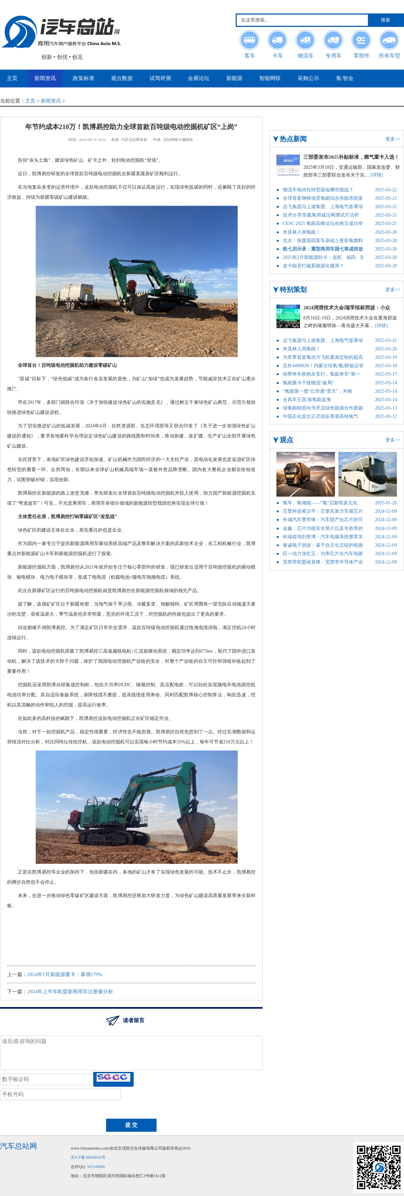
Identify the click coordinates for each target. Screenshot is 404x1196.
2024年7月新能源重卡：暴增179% (64, 974)
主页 (30, 101)
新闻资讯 (51, 101)
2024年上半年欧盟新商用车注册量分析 (70, 991)
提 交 (131, 1125)
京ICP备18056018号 (88, 1157)
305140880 (96, 1166)
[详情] (377, 175)
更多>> (392, 139)
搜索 (385, 20)
